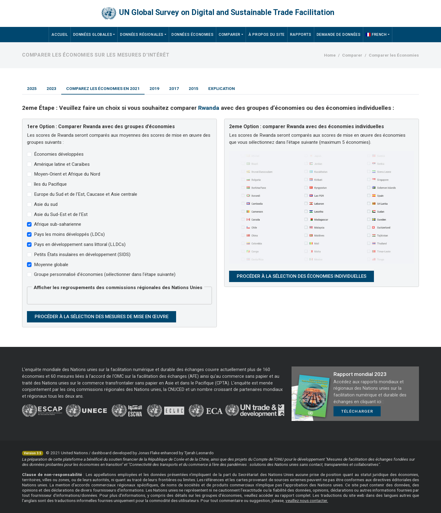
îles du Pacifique (50, 184)
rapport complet (295, 495)
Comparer (229, 34)
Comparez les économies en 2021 (103, 88)
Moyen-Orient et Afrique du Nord (67, 174)
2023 (51, 88)
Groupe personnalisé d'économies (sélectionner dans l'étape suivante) (104, 274)
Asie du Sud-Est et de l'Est (61, 214)
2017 (174, 88)
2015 (193, 88)
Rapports (300, 34)
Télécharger (357, 411)
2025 (32, 88)
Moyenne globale (51, 264)
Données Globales (92, 34)
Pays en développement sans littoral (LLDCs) (80, 244)
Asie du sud (46, 204)
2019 (154, 88)
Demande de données (339, 34)
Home (330, 55)
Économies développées (59, 154)
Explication (221, 88)
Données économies (192, 34)
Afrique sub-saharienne (57, 224)
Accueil (59, 34)
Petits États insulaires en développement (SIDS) (82, 254)
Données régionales (142, 34)
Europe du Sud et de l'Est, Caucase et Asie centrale (85, 194)
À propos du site (266, 34)
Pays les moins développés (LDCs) (69, 234)
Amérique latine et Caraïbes (62, 164)
